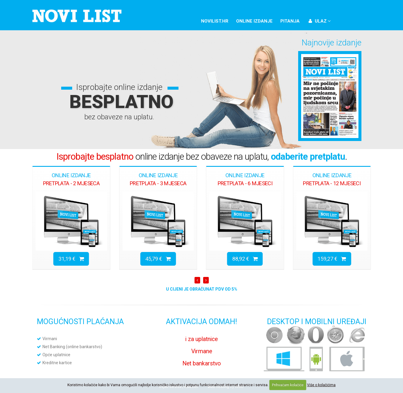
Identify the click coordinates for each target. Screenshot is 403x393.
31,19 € (71, 259)
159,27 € (331, 259)
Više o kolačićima (321, 385)
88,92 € (245, 259)
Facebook (343, 20)
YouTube (363, 20)
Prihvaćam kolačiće (288, 385)
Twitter (353, 20)
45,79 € (158, 259)
